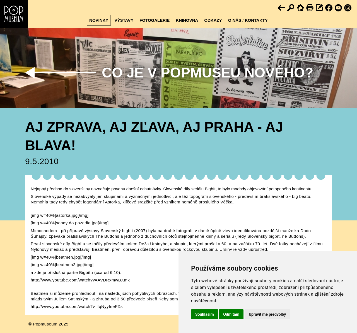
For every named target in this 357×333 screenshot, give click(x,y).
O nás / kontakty (248, 20)
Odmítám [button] (231, 314)
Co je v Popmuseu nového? (207, 73)
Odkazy (213, 20)
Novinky (98, 20)
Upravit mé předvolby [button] (267, 314)
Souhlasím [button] (204, 314)
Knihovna (187, 20)
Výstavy (123, 20)
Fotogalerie (154, 20)
